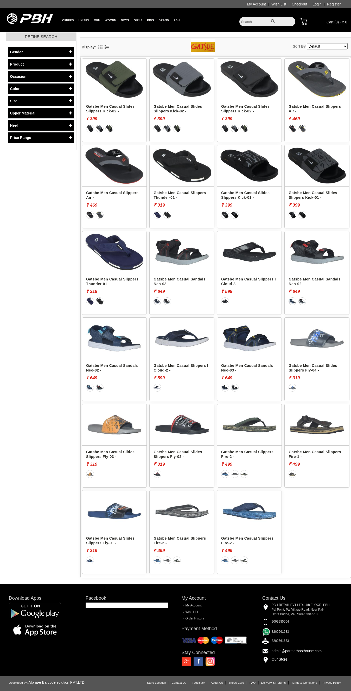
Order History (195, 618)
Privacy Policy (332, 682)
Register (334, 4)
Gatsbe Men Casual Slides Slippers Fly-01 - (110, 540)
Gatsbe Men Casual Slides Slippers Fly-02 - (178, 454)
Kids (150, 20)
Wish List (278, 4)
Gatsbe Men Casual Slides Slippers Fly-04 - (313, 367)
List (107, 47)
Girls (138, 20)
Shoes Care (236, 682)
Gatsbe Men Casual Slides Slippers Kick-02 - (110, 108)
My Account (256, 4)
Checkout (299, 4)
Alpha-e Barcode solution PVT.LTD (57, 682)
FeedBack (198, 682)
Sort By (299, 46)
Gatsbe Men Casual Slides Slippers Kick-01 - (245, 195)
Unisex (84, 20)
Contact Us (179, 682)
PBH (177, 20)
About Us (217, 682)
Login (317, 4)
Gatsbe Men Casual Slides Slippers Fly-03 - (110, 454)
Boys (125, 20)
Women (110, 20)
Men (97, 20)
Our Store (280, 659)
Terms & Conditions (304, 682)
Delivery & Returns (273, 682)
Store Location (156, 682)
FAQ (253, 682)
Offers (68, 20)
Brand (164, 20)
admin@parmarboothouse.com (297, 651)
